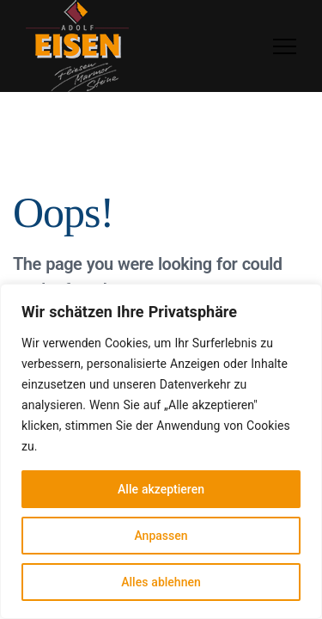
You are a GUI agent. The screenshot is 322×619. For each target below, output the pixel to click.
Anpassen (160, 535)
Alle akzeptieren (161, 488)
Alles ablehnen (160, 581)
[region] (161, 451)
